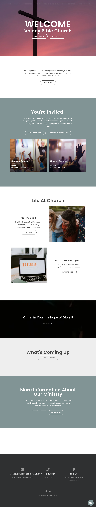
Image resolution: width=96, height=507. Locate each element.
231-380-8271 (48, 476)
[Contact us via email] (22, 468)
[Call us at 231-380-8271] (48, 468)
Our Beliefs (56, 36)
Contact (71, 4)
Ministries (28, 4)
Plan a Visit (39, 36)
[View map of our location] (74, 468)
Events (38, 4)
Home (10, 4)
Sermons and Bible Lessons (54, 4)
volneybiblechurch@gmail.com (22, 476)
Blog (91, 4)
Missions (82, 4)
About (18, 4)
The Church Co (48, 496)
